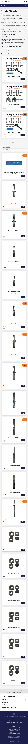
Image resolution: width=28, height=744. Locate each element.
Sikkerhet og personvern (20, 716)
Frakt (4, 716)
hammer (7, 43)
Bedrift (17, 690)
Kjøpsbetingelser (10, 716)
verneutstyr (5, 50)
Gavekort (8, 692)
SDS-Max (10, 40)
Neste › (14, 142)
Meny (3, 5)
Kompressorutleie (23, 690)
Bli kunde (8, 690)
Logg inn (13, 692)
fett (12, 42)
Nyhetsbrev (14, 718)
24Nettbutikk (16, 741)
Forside (2, 7)
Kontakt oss (19, 692)
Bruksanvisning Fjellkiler (9, 48)
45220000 (23, 720)
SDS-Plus (5, 40)
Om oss (12, 690)
